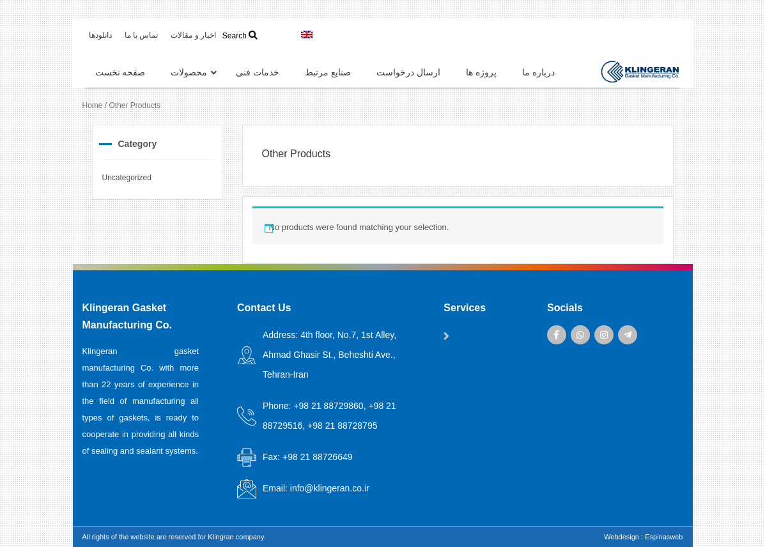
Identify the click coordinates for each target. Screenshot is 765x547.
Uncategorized (126, 177)
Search (240, 35)
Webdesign (621, 537)
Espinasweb (664, 537)
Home (92, 105)
